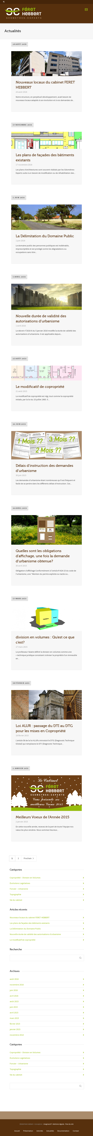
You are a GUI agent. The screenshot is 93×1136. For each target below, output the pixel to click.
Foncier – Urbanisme (19, 889)
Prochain (29, 858)
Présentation (28, 1131)
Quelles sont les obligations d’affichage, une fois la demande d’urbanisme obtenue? (43, 556)
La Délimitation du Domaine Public (45, 236)
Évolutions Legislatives (20, 883)
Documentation (63, 1131)
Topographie (15, 894)
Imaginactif (47, 1124)
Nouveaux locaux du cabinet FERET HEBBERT (30, 917)
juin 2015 (14, 1007)
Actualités (50, 1131)
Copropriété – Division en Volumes (25, 877)
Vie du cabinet (16, 900)
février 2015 (15, 1024)
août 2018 (14, 979)
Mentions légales (58, 1124)
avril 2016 (14, 996)
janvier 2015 (15, 1029)
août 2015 (14, 1001)
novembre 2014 (17, 1035)
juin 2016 (14, 990)
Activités (40, 1131)
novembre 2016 (17, 984)
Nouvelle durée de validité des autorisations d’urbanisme (35, 934)
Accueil (17, 1131)
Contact (76, 1131)
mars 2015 (14, 1018)
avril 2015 (14, 1012)
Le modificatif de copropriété (40, 387)
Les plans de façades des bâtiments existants (30, 923)
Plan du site (69, 1124)
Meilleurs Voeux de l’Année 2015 (42, 817)
